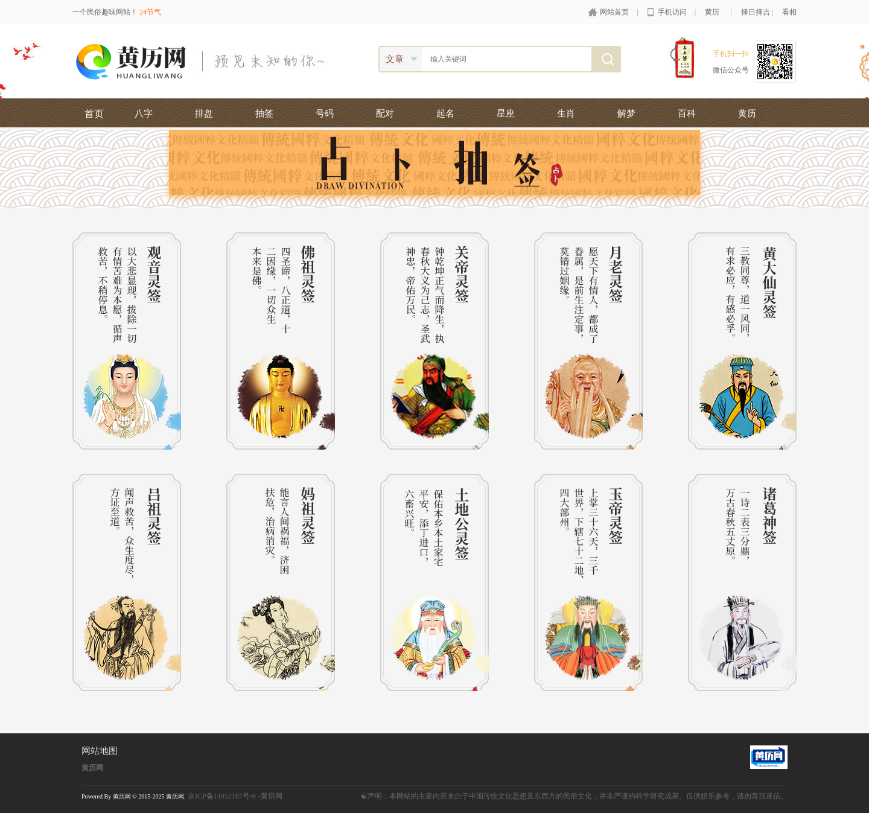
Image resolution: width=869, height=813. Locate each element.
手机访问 (672, 12)
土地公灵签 (434, 582)
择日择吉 (755, 12)
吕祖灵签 (126, 582)
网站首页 (614, 12)
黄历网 (92, 768)
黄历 (712, 12)
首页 (94, 114)
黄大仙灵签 (742, 341)
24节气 (150, 12)
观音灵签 (126, 341)
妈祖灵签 (280, 582)
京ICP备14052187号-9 (222, 796)
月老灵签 (588, 341)
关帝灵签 (434, 341)
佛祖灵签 (280, 341)
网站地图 (99, 751)
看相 (789, 12)
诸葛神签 (742, 582)
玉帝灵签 (588, 582)
